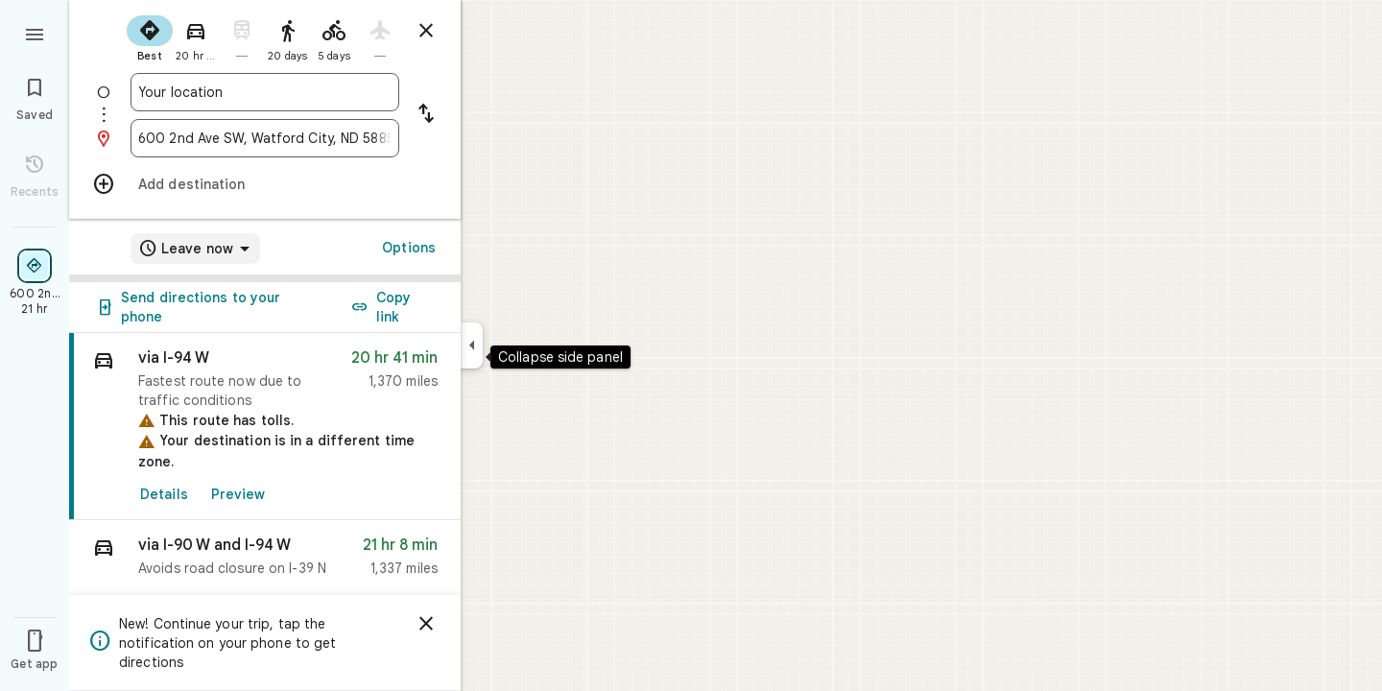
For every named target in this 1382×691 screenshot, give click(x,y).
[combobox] (265, 92)
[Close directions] (426, 31)
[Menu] (34, 32)
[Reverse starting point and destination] (426, 115)
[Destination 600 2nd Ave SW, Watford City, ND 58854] (265, 138)
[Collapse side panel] (472, 345)
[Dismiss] (426, 623)
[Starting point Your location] (265, 92)
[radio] (150, 36)
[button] (265, 561)
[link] (265, 426)
